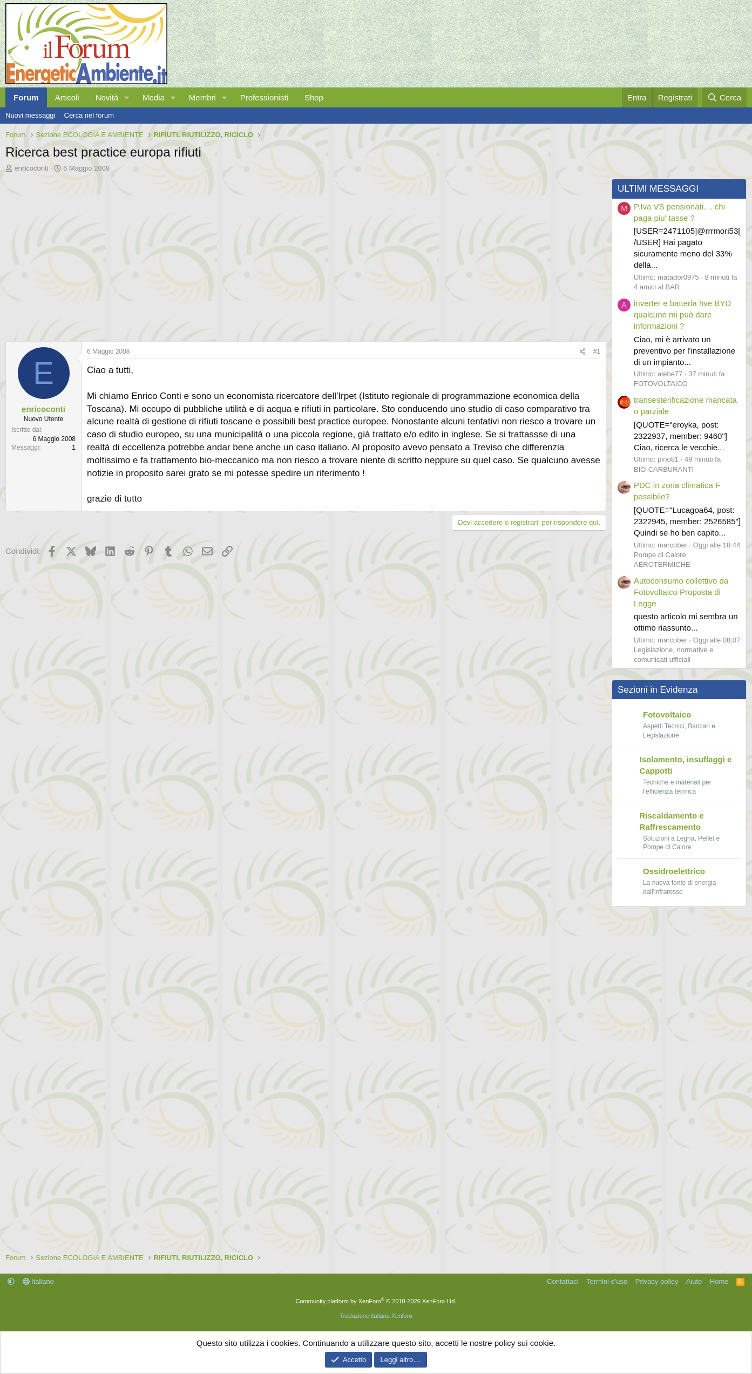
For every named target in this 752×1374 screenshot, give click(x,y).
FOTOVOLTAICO (661, 384)
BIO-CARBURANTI (664, 469)
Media (154, 97)
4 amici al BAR (657, 287)
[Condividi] (582, 352)
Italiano (39, 1281)
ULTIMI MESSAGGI (658, 189)
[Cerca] (724, 97)
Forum (26, 97)
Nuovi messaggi (30, 115)
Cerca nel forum (89, 115)
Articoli (67, 97)
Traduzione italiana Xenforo (376, 1315)
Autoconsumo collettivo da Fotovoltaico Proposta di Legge (681, 592)
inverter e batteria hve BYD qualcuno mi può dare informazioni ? (682, 314)
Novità (107, 97)
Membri (202, 97)
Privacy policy (656, 1281)
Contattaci (563, 1281)
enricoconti (32, 168)
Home (719, 1281)
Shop (313, 97)
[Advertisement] (303, 254)
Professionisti (264, 97)
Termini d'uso (606, 1281)
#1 (596, 351)
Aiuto (694, 1281)
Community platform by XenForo (376, 1301)
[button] (126, 97)
